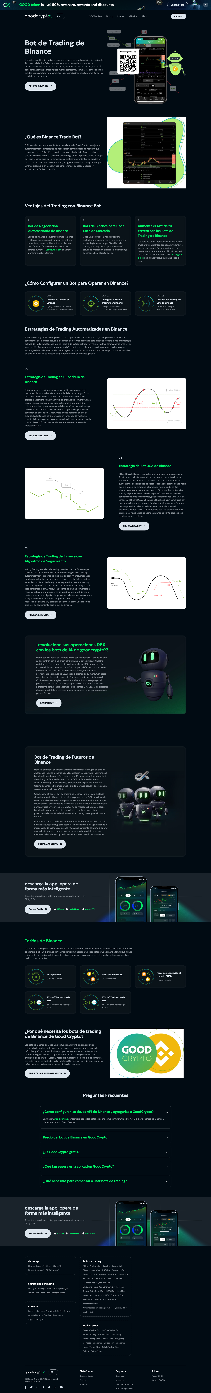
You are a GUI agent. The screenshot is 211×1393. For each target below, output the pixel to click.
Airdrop (109, 16)
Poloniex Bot (100, 1299)
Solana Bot (111, 1299)
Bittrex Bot (100, 1278)
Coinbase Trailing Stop (92, 1343)
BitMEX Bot (113, 1274)
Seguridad (120, 1376)
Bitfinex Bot (101, 1274)
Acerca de (120, 1380)
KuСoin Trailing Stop (110, 1347)
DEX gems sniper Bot (92, 1287)
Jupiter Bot (88, 1312)
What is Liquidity (35, 1315)
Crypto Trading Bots (37, 1319)
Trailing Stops (91, 1325)
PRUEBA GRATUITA (38, 86)
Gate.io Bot (88, 1291)
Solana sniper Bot (90, 1303)
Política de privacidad (125, 1388)
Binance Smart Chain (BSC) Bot (96, 1270)
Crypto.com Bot (103, 1283)
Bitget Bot (123, 1274)
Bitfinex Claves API (54, 1266)
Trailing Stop (33, 1292)
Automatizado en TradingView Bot (97, 1308)
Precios (120, 16)
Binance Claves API (36, 1266)
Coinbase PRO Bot (115, 1278)
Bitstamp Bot (89, 1278)
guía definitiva (61, 1118)
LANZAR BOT (47, 703)
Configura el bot (53, 249)
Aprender (33, 1306)
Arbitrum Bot (95, 1266)
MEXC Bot (109, 1295)
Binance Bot (117, 1266)
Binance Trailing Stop (92, 1330)
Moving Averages (60, 1288)
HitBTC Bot (110, 1291)
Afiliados (133, 16)
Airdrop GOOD (158, 1380)
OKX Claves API (52, 1270)
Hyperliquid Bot (120, 1308)
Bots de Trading (92, 1261)
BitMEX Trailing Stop (92, 1334)
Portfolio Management (53, 1315)
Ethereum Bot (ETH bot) (113, 1287)
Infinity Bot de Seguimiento (40, 1288)
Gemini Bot (99, 1291)
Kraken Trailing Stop (91, 1347)
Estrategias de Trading (41, 1283)
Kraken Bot (88, 1295)
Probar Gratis (36, 909)
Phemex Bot (88, 1299)
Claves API (33, 1261)
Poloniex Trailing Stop (92, 1351)
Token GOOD (157, 1376)
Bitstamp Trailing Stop (111, 1334)
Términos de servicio (124, 1384)
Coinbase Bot (89, 1283)
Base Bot (106, 1266)
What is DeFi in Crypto (60, 1311)
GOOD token (95, 16)
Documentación (86, 1376)
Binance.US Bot (118, 1270)
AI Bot (85, 1266)
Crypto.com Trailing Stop (114, 1343)
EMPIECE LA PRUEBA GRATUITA (45, 1073)
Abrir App (178, 16)
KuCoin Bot (99, 1295)
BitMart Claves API (36, 1270)
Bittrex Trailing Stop (91, 1338)
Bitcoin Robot (89, 1274)
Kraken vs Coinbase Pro (38, 1311)
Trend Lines (45, 1292)
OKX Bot (119, 1295)
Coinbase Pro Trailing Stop (112, 1338)
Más (143, 16)
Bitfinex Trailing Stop (111, 1330)
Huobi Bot (121, 1291)
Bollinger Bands (58, 1292)
